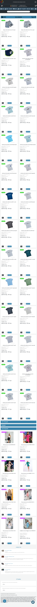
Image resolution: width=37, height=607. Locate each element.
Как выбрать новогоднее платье (9, 556)
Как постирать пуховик (8, 550)
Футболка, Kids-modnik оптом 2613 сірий (9, 402)
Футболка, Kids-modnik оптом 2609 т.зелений (28, 259)
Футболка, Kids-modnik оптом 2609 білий (27, 230)
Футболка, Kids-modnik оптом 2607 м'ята (9, 115)
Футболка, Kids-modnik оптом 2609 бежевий (28, 201)
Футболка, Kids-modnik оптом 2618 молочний (9, 173)
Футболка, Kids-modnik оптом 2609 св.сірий (9, 259)
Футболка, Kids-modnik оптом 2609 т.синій (9, 201)
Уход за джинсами (7, 569)
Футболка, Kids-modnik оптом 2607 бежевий (9, 87)
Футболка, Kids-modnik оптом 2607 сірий (27, 87)
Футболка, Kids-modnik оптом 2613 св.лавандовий (27, 374)
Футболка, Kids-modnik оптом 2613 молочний (28, 402)
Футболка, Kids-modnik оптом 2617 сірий (9, 345)
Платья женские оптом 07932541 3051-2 (9, 530)
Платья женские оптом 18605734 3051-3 (27, 502)
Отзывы (18, 579)
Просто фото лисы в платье (9, 563)
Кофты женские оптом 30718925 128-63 (9, 502)
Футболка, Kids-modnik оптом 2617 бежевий (28, 316)
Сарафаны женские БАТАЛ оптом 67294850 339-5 (28, 531)
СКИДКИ (4, 425)
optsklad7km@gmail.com (23, 6)
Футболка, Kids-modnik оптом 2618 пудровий (28, 173)
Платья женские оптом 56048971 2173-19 (27, 473)
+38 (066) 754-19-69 (23, 5)
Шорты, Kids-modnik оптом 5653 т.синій (9, 58)
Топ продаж (5, 422)
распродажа (5, 428)
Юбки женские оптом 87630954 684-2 (9, 444)
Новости (18, 547)
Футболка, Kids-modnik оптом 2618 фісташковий (27, 144)
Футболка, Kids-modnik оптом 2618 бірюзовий (9, 144)
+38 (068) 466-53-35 (14, 6)
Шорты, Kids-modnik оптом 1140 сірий (9, 29)
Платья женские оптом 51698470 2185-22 (27, 444)
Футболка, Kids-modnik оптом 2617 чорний (9, 316)
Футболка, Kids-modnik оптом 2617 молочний (28, 345)
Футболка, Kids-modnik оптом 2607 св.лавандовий (27, 59)
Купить (9, 45)
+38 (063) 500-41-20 (14, 5)
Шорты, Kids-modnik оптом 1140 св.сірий (27, 29)
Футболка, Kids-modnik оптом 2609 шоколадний (9, 230)
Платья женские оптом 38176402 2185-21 (9, 473)
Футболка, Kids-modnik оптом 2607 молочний (28, 115)
